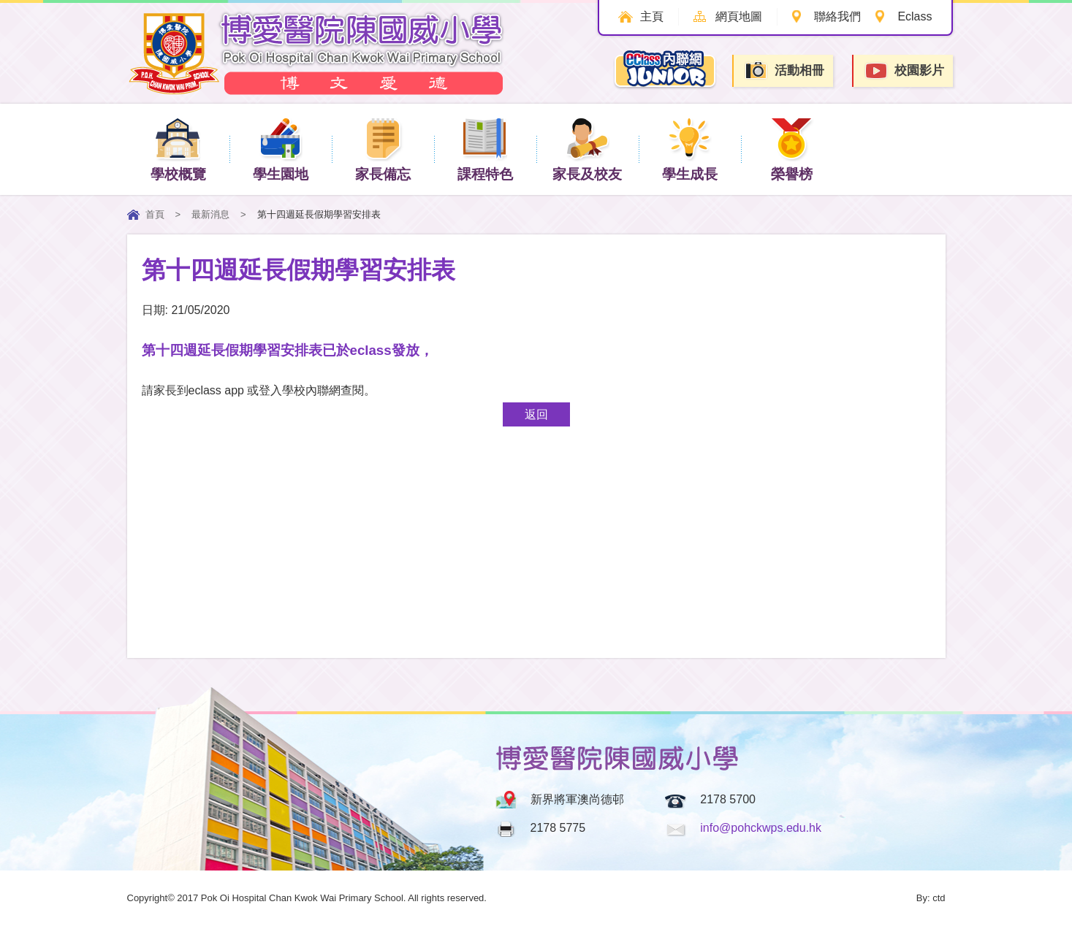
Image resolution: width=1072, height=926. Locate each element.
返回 (536, 414)
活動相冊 (784, 70)
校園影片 (904, 71)
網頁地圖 (738, 16)
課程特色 (485, 148)
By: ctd (931, 897)
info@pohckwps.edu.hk (760, 828)
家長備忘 (383, 148)
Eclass (914, 16)
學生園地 (280, 148)
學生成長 (690, 148)
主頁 (652, 16)
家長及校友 (587, 148)
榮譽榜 (791, 148)
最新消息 (210, 214)
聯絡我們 (837, 16)
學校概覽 (178, 148)
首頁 (154, 214)
